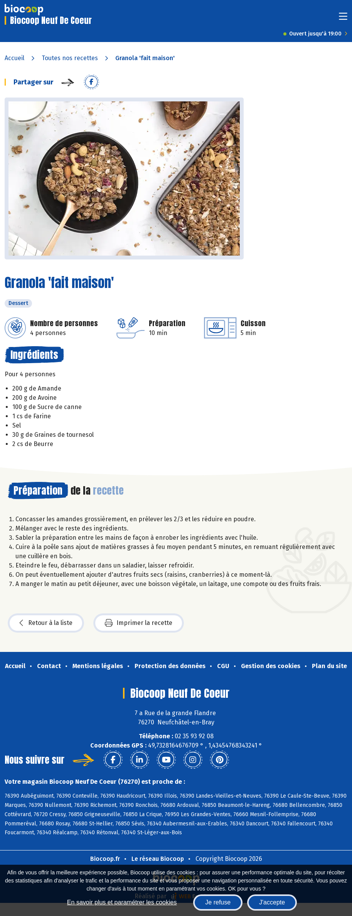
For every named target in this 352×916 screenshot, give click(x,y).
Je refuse (218, 902)
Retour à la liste (45, 623)
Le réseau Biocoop (157, 858)
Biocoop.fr (105, 858)
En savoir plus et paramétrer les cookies (122, 902)
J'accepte (272, 902)
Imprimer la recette (138, 623)
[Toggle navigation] (343, 19)
